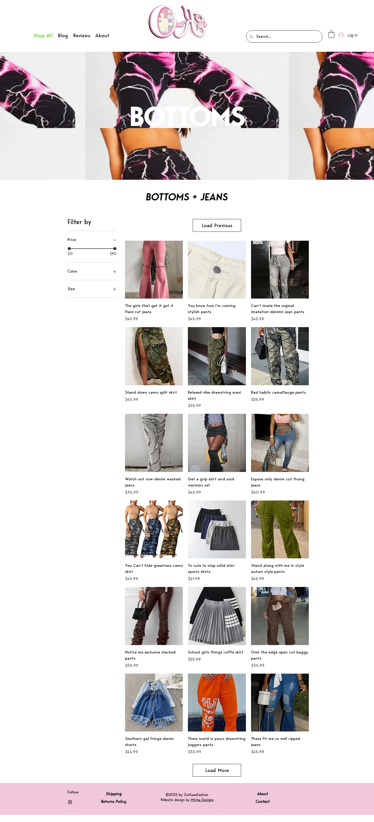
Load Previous (217, 229)
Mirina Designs (202, 807)
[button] (331, 34)
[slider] (69, 249)
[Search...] (283, 36)
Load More (217, 777)
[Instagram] (70, 809)
